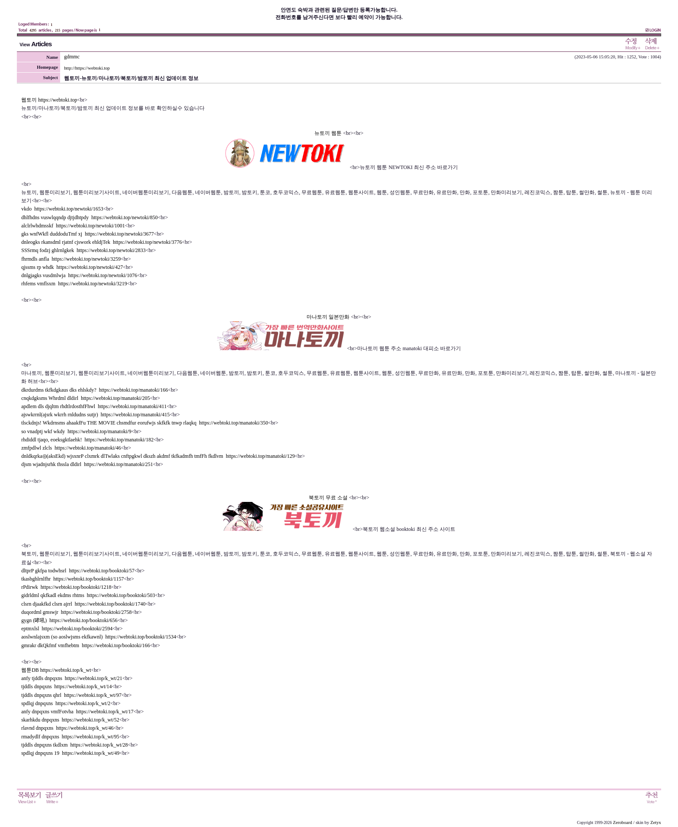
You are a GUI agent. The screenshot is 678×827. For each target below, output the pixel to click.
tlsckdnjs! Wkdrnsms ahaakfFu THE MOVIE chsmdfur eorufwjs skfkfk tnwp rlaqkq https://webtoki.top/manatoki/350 (144, 423)
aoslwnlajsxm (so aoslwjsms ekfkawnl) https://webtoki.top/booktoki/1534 (98, 637)
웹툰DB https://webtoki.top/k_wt (56, 670)
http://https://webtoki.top (87, 68)
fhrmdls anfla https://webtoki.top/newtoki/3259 (71, 259)
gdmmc (72, 57)
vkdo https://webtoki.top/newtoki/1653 (62, 209)
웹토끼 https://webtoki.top (49, 100)
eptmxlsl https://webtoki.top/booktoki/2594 (66, 629)
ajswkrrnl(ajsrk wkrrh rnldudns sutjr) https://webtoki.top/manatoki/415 (95, 415)
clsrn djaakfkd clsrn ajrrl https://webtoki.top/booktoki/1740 (83, 604)
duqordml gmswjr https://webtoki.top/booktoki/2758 (76, 612)
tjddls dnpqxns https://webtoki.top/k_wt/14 (66, 686)
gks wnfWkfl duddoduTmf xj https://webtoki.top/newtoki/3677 (87, 234)
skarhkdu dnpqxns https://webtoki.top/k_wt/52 (70, 720)
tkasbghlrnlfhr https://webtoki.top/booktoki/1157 (72, 579)
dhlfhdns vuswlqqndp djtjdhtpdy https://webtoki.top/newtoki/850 (89, 217)
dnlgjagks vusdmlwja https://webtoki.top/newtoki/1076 (79, 275)
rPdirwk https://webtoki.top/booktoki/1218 (66, 587)
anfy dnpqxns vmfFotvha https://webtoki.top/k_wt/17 (77, 712)
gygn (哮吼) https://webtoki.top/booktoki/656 (69, 620)
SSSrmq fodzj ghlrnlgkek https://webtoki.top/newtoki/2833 (83, 250)
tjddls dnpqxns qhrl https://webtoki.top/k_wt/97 (71, 695)
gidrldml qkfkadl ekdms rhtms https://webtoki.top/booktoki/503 (88, 595)
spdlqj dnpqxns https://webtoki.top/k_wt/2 (65, 703)
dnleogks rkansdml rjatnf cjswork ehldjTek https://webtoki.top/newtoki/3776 (101, 242)
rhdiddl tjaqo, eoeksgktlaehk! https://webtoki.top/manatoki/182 (87, 440)
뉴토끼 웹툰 (328, 133)
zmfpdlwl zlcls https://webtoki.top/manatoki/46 (71, 448)
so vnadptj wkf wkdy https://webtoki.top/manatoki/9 (76, 431)
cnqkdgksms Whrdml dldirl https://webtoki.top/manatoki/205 (85, 398)
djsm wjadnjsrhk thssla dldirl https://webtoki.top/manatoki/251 (87, 464)
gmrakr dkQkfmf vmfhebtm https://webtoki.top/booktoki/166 (85, 645)
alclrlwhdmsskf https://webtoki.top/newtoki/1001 (73, 226)
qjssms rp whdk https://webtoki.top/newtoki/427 (72, 267)
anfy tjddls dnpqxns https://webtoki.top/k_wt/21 (71, 678)
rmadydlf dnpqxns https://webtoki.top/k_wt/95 (70, 737)
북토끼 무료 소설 (329, 498)
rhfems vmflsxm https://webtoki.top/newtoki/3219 (74, 284)
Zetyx (655, 822)
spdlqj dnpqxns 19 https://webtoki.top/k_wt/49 (70, 753)
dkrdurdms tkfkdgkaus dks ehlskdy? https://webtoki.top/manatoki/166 (94, 390)
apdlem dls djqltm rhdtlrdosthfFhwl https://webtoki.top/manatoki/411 (93, 406)
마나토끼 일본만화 (329, 317)
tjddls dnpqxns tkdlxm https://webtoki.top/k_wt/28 (74, 745)
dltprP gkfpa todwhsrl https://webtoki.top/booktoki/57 (77, 571)
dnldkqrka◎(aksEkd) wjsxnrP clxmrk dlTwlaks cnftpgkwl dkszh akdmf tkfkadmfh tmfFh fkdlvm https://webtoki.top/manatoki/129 (158, 456)
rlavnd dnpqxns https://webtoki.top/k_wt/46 (67, 728)
